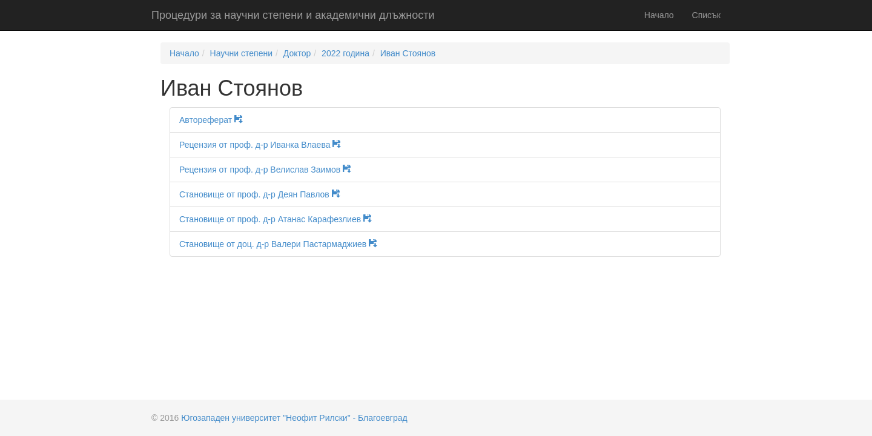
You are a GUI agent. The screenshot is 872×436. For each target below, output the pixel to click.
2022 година (345, 53)
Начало (659, 15)
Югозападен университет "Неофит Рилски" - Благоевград (294, 418)
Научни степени (241, 53)
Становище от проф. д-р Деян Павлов (264, 194)
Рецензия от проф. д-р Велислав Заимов (269, 169)
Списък (706, 15)
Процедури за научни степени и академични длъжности (292, 15)
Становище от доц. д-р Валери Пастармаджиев (282, 244)
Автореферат (215, 120)
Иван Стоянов (407, 53)
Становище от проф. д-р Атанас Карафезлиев (279, 219)
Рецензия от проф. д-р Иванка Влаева (264, 145)
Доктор (297, 53)
